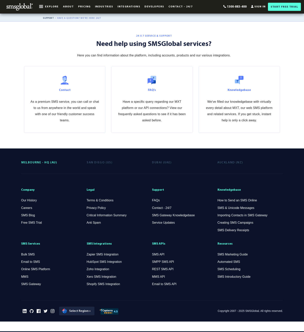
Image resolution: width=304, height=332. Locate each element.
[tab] (54, 162)
